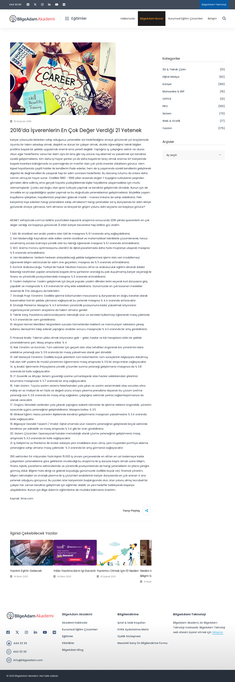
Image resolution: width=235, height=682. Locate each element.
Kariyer (18, 110)
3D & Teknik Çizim (193, 69)
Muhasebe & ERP (193, 91)
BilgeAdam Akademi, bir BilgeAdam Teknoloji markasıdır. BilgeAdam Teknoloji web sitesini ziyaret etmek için (199, 627)
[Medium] (54, 632)
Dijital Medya (193, 76)
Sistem (193, 113)
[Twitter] (17, 632)
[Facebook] (8, 632)
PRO (193, 106)
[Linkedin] (35, 632)
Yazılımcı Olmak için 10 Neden (118, 571)
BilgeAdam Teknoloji (214, 4)
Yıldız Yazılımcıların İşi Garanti (74, 571)
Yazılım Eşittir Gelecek (26, 571)
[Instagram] (26, 632)
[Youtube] (44, 632)
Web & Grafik (193, 120)
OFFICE (193, 98)
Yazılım (193, 128)
